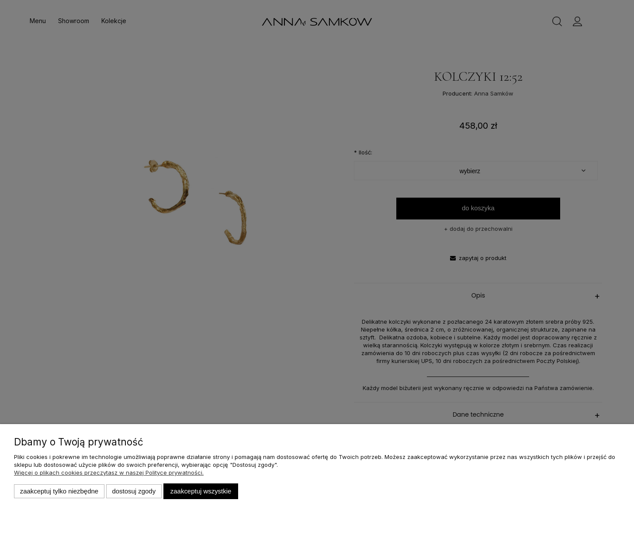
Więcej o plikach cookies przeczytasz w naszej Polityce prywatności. (109, 472)
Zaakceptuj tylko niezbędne (59, 491)
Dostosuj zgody (134, 491)
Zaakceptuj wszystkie (200, 491)
